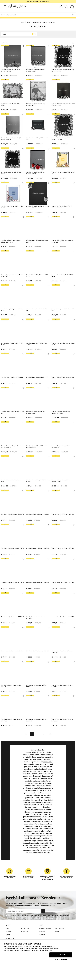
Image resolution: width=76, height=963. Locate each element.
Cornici (53, 26)
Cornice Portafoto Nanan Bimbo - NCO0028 (62, 723)
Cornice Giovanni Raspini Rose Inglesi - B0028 (61, 484)
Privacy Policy (17, 919)
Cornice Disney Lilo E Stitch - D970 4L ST (37, 347)
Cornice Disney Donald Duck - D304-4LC (63, 313)
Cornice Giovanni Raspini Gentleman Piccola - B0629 (37, 450)
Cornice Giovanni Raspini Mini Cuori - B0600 (37, 484)
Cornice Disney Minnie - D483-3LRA (37, 381)
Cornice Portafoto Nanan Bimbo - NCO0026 (36, 723)
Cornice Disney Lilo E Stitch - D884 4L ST (12, 347)
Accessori (45, 26)
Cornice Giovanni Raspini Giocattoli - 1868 (37, 142)
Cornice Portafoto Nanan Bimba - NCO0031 (11, 689)
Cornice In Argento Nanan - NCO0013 (12, 552)
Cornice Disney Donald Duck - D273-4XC (37, 313)
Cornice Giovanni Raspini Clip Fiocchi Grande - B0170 (37, 210)
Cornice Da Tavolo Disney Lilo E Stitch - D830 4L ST (11, 245)
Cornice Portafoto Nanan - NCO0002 (12, 654)
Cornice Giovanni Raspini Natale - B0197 (11, 176)
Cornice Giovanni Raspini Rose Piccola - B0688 (35, 176)
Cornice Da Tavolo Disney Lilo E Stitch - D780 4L (61, 210)
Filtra (19, 38)
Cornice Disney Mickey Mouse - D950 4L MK (63, 347)
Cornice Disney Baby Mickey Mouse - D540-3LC (63, 245)
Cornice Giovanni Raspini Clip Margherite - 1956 (61, 416)
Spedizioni (42, 938)
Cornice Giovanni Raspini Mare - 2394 (11, 484)
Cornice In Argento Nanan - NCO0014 (37, 552)
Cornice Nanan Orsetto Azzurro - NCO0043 (36, 621)
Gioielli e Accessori (33, 26)
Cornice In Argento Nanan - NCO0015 (63, 552)
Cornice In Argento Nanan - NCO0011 (63, 518)
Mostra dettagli (61, 959)
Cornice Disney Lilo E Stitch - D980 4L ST (12, 210)
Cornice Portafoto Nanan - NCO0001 (63, 620)
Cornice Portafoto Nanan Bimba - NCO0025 (62, 655)
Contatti (8, 938)
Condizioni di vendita (45, 932)
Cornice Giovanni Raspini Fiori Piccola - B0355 (35, 73)
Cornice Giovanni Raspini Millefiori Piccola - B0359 (62, 142)
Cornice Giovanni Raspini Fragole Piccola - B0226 (11, 142)
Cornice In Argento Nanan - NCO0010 (37, 518)
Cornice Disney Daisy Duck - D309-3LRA (62, 279)
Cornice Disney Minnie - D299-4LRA (12, 381)
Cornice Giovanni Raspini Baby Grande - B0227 (35, 108)
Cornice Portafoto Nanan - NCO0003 (37, 654)
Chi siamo (8, 935)
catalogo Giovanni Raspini (34, 835)
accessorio (47, 765)
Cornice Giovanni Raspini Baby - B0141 (11, 108)
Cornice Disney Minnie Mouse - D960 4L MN (63, 381)
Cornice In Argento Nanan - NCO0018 (37, 586)
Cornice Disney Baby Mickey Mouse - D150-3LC (37, 245)
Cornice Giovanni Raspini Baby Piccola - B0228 (35, 416)
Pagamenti (42, 935)
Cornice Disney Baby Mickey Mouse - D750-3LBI (12, 279)
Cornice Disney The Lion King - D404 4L (12, 416)
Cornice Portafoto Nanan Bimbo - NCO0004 (36, 689)
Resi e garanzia (59, 932)
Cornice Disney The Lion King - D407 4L (63, 176)
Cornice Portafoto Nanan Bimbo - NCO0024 (11, 723)
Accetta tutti (60, 955)
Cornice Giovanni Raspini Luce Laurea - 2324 (61, 450)
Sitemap (57, 935)
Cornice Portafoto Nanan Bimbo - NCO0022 (62, 689)
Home (22, 26)
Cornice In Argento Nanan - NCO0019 (63, 586)
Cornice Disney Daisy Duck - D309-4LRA (12, 313)
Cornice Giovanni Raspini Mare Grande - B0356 (10, 73)
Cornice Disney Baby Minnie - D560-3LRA (37, 279)
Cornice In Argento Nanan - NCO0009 (12, 518)
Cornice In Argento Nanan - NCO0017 (12, 586)
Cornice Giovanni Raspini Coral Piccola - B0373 (10, 450)
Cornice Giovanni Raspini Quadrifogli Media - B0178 (63, 73)
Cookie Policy (25, 935)
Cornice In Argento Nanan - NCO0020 (12, 620)
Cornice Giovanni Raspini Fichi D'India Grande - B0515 (63, 108)
